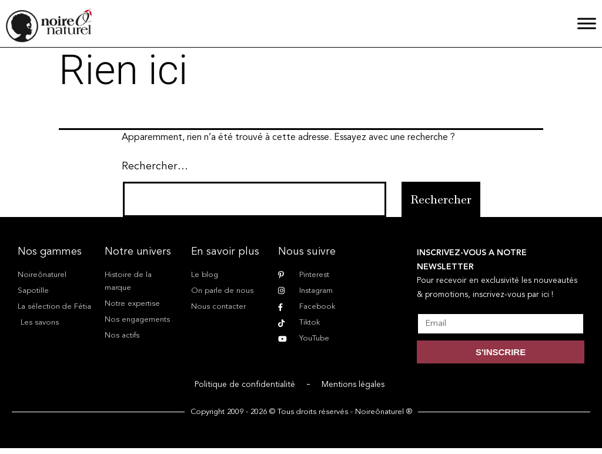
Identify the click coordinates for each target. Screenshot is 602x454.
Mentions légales (353, 384)
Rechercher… (155, 166)
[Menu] (586, 23)
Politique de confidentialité (245, 384)
